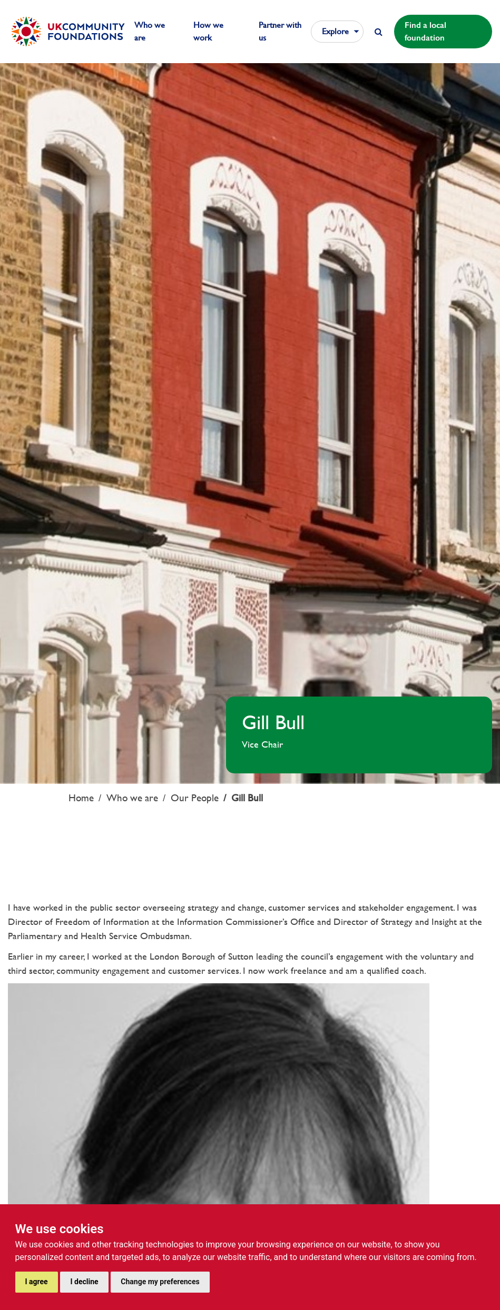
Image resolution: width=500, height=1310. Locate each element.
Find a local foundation (425, 31)
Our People (195, 797)
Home (81, 797)
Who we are (132, 797)
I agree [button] (36, 1281)
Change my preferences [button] (160, 1281)
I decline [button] (84, 1281)
